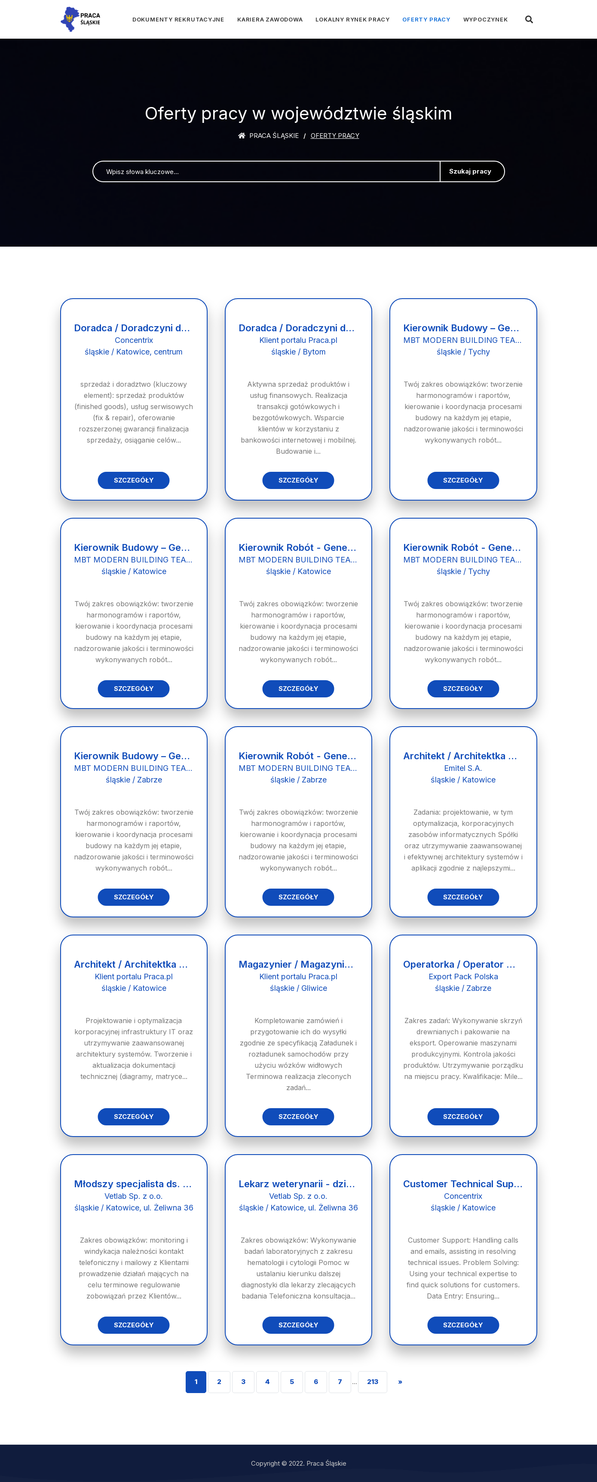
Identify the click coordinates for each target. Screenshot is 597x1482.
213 (372, 1382)
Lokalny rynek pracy (352, 19)
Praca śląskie (268, 135)
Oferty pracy (426, 19)
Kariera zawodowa (270, 19)
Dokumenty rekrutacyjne (178, 19)
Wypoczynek (485, 19)
